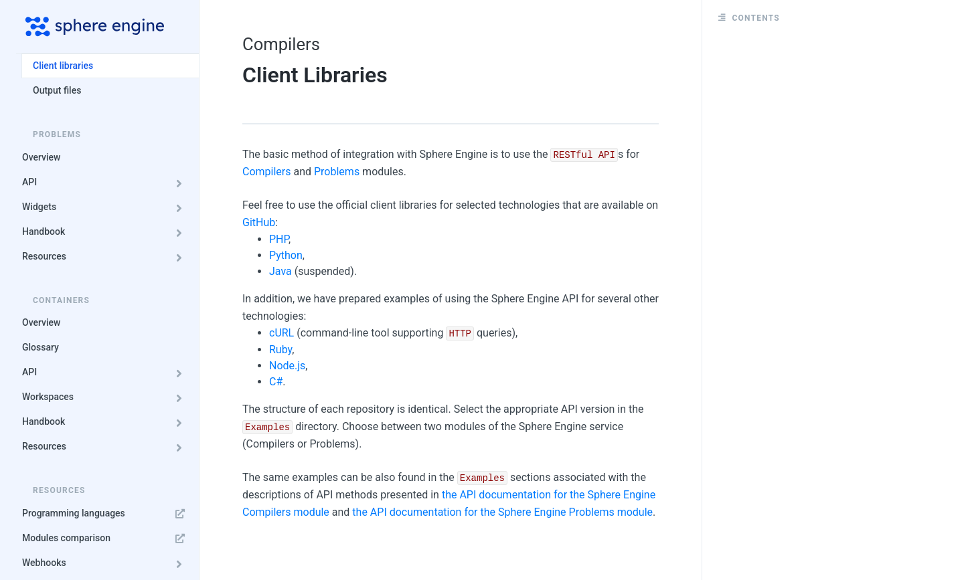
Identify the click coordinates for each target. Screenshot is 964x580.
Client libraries (63, 65)
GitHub (258, 222)
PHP (279, 239)
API (105, 182)
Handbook (105, 231)
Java (280, 271)
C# (276, 381)
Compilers (266, 171)
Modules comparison (105, 538)
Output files (57, 90)
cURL (281, 332)
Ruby (280, 349)
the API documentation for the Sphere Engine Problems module (502, 512)
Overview (41, 157)
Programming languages (105, 513)
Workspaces (105, 397)
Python (286, 255)
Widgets (105, 207)
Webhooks (105, 563)
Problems (336, 171)
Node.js (287, 365)
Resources (105, 256)
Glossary (40, 347)
